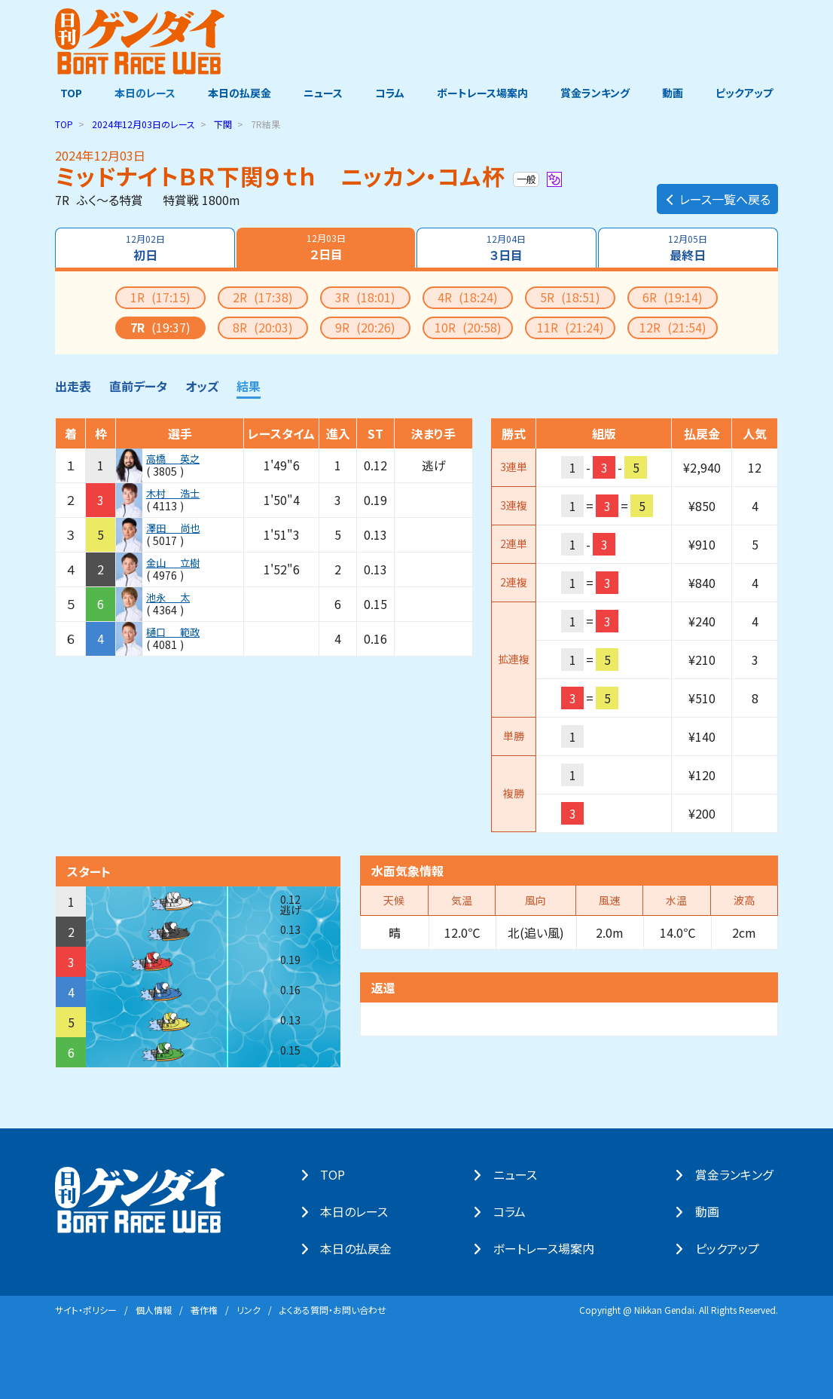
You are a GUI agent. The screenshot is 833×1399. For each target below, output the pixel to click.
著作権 (204, 1309)
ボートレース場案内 (483, 92)
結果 (248, 385)
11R (570, 326)
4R (468, 296)
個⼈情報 (154, 1309)
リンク (248, 1309)
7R (160, 326)
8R (263, 326)
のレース (143, 123)
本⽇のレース (359, 1211)
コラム (389, 92)
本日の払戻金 (237, 92)
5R (570, 296)
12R (672, 326)
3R (365, 296)
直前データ (138, 385)
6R (672, 296)
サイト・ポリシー (86, 1309)
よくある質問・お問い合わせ (332, 1309)
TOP (66, 92)
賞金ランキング (598, 92)
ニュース (321, 92)
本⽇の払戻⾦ (361, 1248)
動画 (676, 92)
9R (365, 326)
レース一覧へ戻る (717, 193)
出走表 (73, 385)
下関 (223, 123)
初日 (144, 247)
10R (468, 326)
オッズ (201, 385)
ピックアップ (749, 92)
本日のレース (141, 92)
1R (160, 296)
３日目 (507, 247)
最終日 (689, 247)
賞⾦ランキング (739, 1174)
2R (263, 296)
